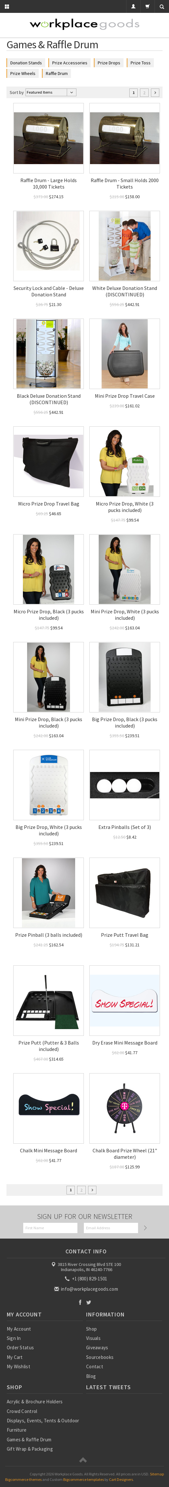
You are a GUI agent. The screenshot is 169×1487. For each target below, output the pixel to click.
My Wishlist (18, 1366)
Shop (91, 1329)
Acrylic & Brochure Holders (35, 1402)
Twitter (89, 1302)
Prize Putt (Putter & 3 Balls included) (48, 1045)
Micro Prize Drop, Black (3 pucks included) (49, 614)
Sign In (14, 1338)
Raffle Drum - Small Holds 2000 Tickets (125, 183)
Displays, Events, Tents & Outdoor (43, 1420)
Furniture (17, 1430)
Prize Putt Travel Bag (124, 935)
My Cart (15, 1357)
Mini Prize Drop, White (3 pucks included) (125, 614)
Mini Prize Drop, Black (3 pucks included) (48, 722)
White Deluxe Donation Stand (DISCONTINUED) (124, 291)
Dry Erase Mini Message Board (124, 1042)
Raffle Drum (57, 73)
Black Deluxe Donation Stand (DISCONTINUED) (49, 399)
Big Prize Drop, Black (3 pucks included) (124, 722)
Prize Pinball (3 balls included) (48, 935)
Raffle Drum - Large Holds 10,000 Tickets (48, 183)
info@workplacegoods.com (86, 1289)
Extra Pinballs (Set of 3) (124, 827)
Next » (155, 92)
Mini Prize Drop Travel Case (125, 396)
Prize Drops (109, 63)
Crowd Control (22, 1411)
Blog (91, 1376)
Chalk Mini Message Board (48, 1150)
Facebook (80, 1302)
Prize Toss (141, 63)
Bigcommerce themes (23, 1479)
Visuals (93, 1338)
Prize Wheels (22, 73)
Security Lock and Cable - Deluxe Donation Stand (49, 291)
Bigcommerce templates (83, 1479)
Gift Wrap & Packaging (30, 1449)
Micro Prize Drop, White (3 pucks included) (125, 506)
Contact (94, 1366)
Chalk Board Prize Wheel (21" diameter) (125, 1153)
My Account (19, 1329)
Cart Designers (121, 1479)
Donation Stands (26, 63)
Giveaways (97, 1347)
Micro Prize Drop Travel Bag (48, 503)
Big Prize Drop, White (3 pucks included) (48, 830)
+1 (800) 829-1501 (86, 1279)
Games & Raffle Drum (29, 1439)
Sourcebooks (100, 1357)
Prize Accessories (69, 63)
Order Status (20, 1347)
